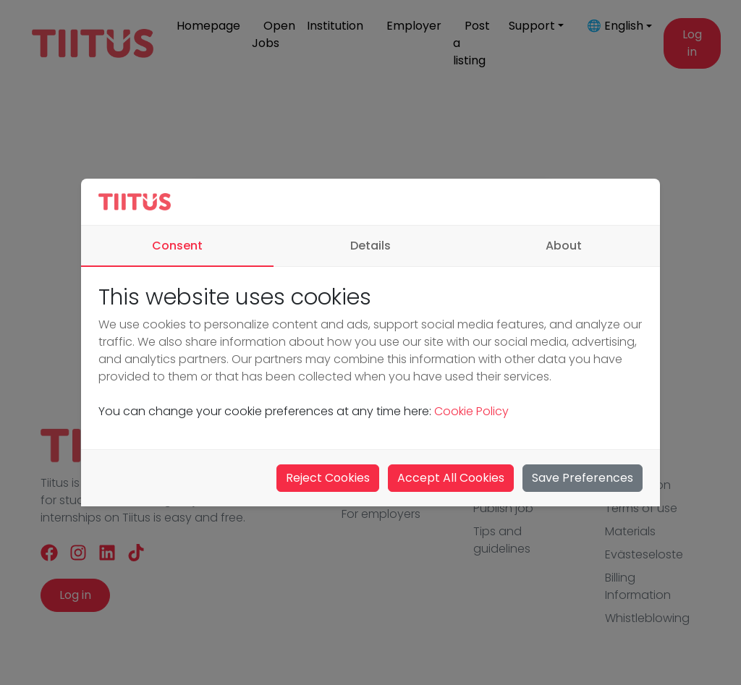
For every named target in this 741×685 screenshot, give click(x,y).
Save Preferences (582, 477)
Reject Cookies (328, 477)
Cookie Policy (470, 411)
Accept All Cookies (450, 477)
